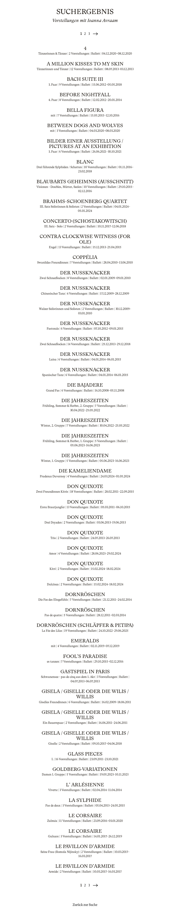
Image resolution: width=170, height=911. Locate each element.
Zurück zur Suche (85, 905)
